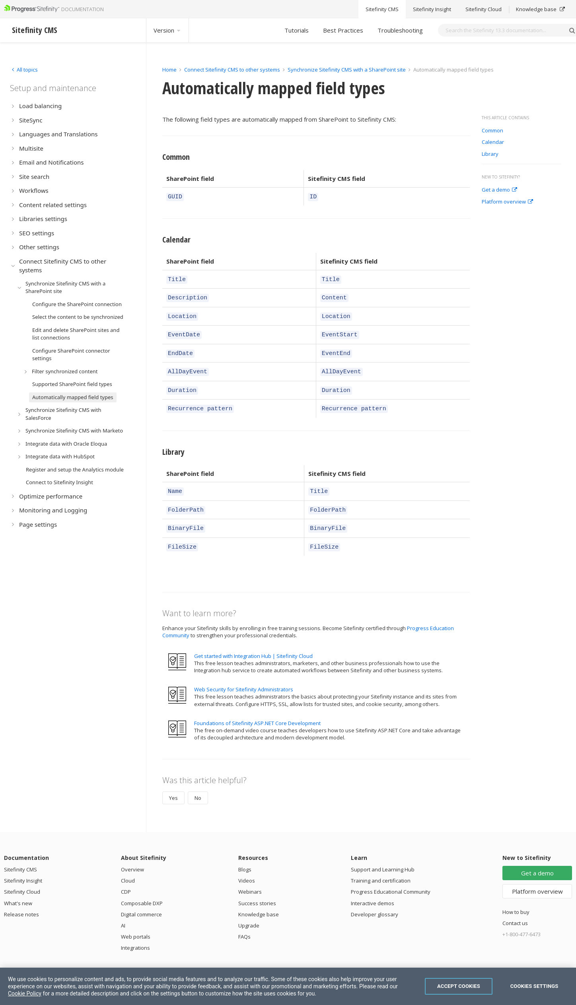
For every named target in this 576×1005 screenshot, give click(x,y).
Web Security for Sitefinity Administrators (243, 673)
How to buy (515, 896)
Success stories (257, 887)
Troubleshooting (400, 30)
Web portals (135, 921)
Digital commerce (141, 898)
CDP (126, 876)
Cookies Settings (534, 986)
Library (490, 154)
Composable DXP (142, 887)
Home (169, 69)
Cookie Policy (24, 993)
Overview (132, 854)
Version (167, 30)
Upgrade (248, 910)
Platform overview (507, 202)
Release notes (21, 898)
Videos (246, 865)
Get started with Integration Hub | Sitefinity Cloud (253, 640)
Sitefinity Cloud (22, 876)
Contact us (515, 907)
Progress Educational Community (390, 876)
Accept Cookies (458, 986)
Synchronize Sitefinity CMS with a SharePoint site (347, 69)
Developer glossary (374, 898)
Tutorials (296, 30)
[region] (288, 986)
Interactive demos (372, 887)
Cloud (128, 865)
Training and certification (381, 865)
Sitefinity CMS (20, 854)
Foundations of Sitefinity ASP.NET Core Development (257, 707)
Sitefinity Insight (23, 865)
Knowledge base (258, 898)
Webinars (250, 876)
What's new (18, 887)
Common (492, 131)
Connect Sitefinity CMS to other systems (232, 69)
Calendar (493, 142)
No (198, 782)
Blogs (244, 854)
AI (123, 910)
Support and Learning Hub (382, 854)
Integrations (135, 932)
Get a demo (499, 190)
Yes (173, 782)
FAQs (244, 921)
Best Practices (343, 30)
